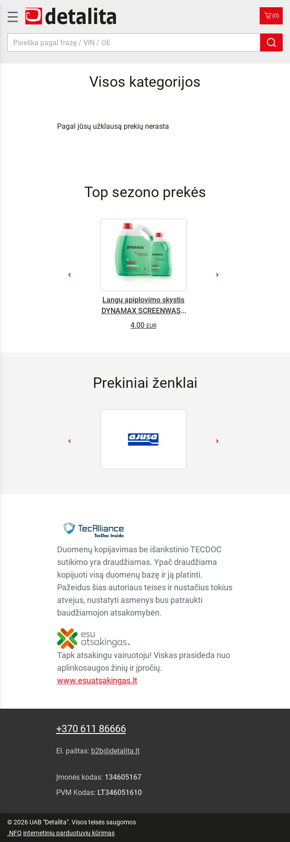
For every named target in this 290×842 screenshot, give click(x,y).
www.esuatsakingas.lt (97, 680)
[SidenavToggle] (11, 15)
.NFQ (14, 833)
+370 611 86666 (91, 728)
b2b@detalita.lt (115, 751)
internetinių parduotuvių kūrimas (69, 833)
